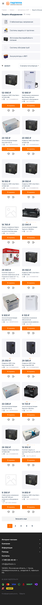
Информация (7, 548)
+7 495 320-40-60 (9, 560)
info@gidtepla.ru (9, 564)
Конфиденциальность (10, 594)
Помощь (5, 552)
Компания (6, 544)
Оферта (22, 594)
